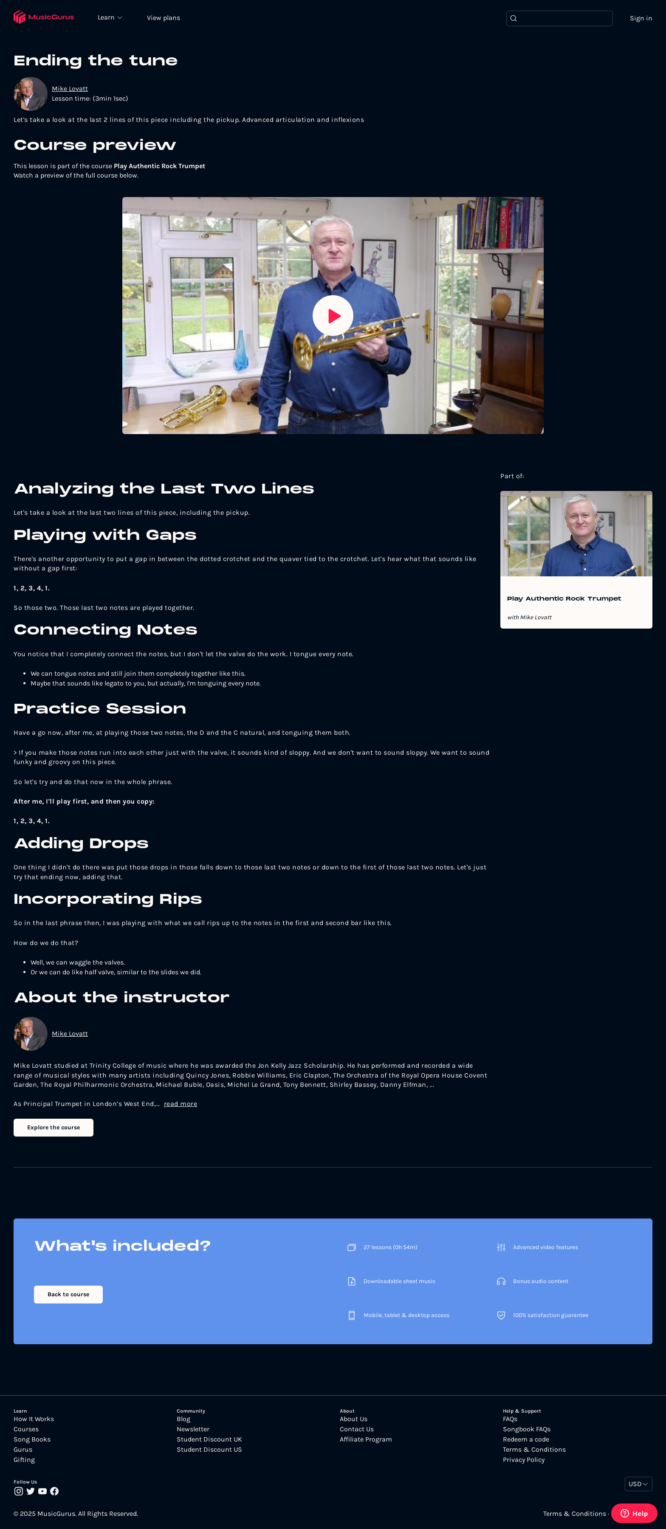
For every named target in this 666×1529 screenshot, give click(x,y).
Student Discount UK (209, 1439)
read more (181, 1104)
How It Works (34, 1419)
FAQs (510, 1419)
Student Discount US (209, 1449)
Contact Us (357, 1429)
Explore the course (53, 1127)
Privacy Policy (524, 1459)
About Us (353, 1419)
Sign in (641, 18)
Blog (183, 1419)
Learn (107, 17)
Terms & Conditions (534, 1449)
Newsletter (193, 1429)
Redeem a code (526, 1439)
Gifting (24, 1459)
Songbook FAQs (526, 1429)
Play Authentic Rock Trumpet (564, 599)
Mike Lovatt (70, 89)
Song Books (32, 1439)
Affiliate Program (366, 1439)
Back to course (68, 1294)
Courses (26, 1429)
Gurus (23, 1449)
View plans (163, 18)
